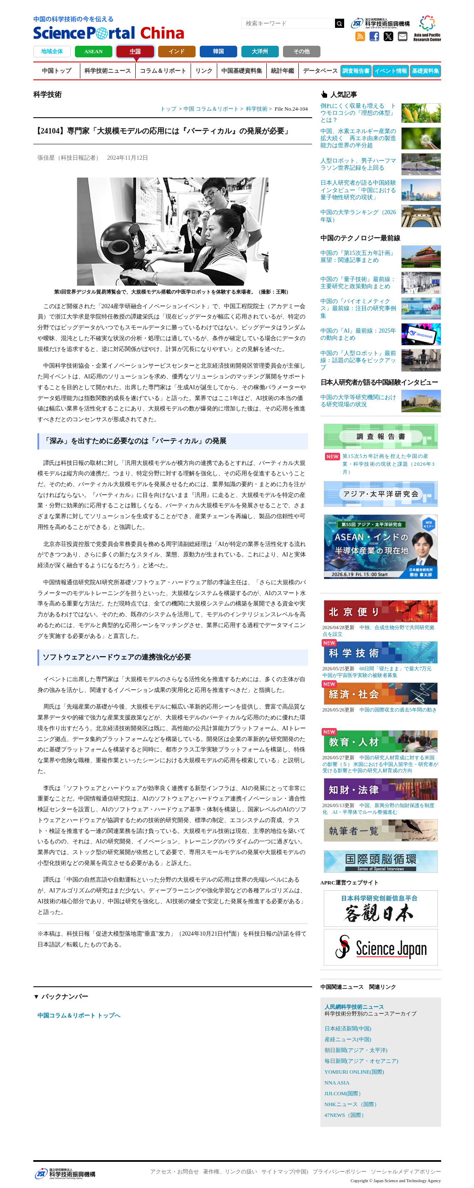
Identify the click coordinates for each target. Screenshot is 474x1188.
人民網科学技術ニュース (354, 1007)
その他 (301, 51)
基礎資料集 (425, 71)
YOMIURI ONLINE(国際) (354, 1072)
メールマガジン (403, 36)
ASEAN (93, 51)
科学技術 (257, 109)
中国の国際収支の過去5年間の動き (398, 710)
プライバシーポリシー (340, 1171)
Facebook (375, 36)
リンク (204, 71)
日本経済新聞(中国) (348, 1028)
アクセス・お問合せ (174, 1171)
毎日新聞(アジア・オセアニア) (362, 1061)
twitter (389, 36)
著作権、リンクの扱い (230, 1171)
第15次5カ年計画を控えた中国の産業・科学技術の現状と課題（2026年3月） (380, 464)
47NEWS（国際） (346, 1115)
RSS (360, 36)
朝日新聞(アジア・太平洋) (356, 1050)
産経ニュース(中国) (348, 1039)
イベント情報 (391, 71)
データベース (320, 71)
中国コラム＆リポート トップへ (79, 1015)
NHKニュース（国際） (352, 1104)
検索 (339, 23)
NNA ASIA (337, 1082)
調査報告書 (356, 71)
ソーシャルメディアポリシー (406, 1171)
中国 (135, 51)
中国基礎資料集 (241, 71)
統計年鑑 (282, 71)
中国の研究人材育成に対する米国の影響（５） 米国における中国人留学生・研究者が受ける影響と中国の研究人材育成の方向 (381, 764)
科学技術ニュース (107, 71)
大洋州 (260, 51)
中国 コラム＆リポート (211, 109)
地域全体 (52, 51)
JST (65, 1173)
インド (177, 51)
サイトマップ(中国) (284, 1171)
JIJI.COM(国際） (344, 1093)
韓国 (218, 51)
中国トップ (56, 71)
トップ (168, 109)
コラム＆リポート (163, 71)
